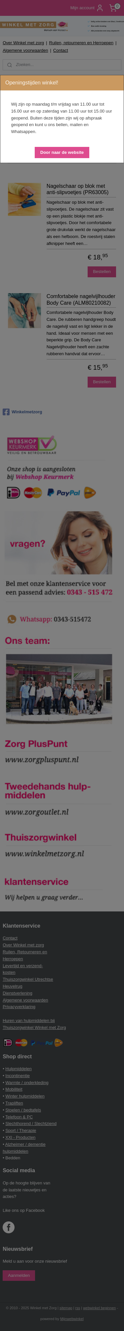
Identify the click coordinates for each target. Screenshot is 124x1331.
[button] (62, 152)
